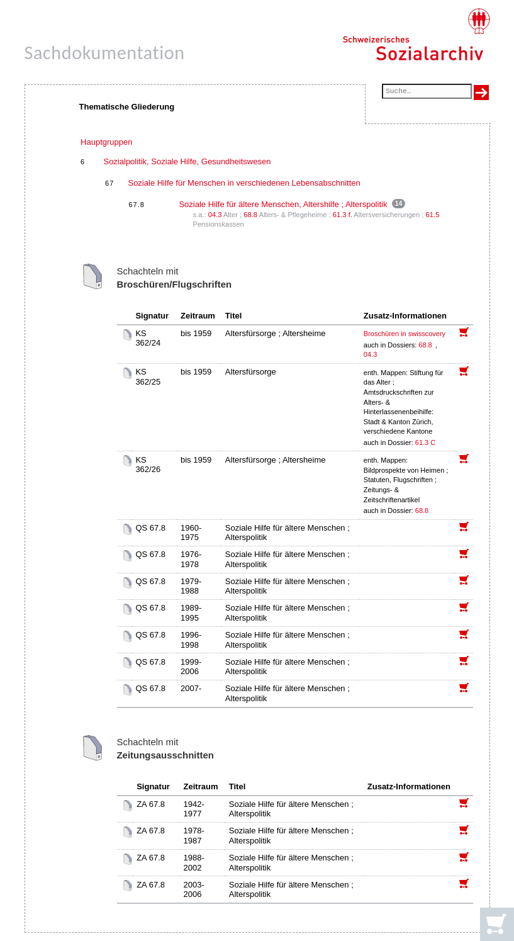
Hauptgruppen (106, 142)
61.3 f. (342, 214)
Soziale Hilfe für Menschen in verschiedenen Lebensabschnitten (244, 183)
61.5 (433, 214)
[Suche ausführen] (481, 92)
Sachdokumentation (105, 52)
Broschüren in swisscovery (404, 333)
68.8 (250, 214)
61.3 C (425, 442)
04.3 (215, 214)
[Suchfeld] (426, 92)
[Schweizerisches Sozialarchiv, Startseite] (416, 34)
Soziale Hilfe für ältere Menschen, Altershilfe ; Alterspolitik (283, 204)
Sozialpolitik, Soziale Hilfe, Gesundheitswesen (187, 161)
